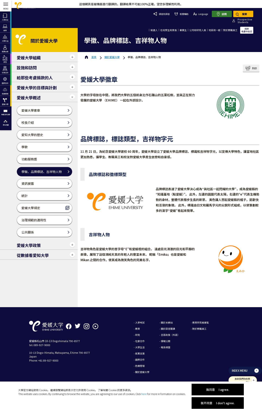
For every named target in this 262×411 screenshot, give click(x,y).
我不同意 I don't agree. (218, 403)
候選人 (154, 30)
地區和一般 (215, 30)
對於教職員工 (230, 30)
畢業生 (183, 30)
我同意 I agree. (217, 389)
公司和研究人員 (197, 30)
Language (200, 13)
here (144, 394)
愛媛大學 (112, 57)
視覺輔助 (181, 13)
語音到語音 (162, 14)
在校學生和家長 (168, 30)
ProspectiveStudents (245, 21)
